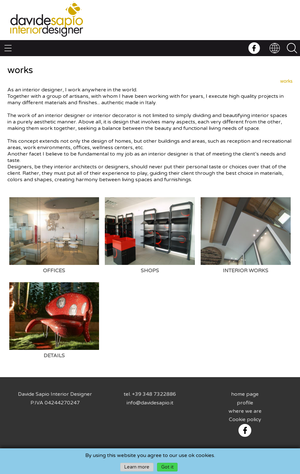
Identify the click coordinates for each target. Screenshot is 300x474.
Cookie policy (245, 419)
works (286, 81)
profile (245, 403)
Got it (167, 467)
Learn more (136, 467)
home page (245, 394)
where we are (245, 411)
